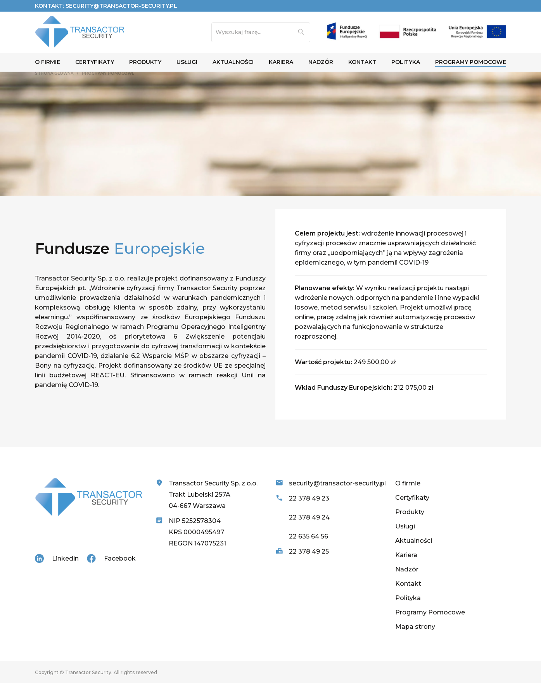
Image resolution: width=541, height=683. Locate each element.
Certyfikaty (412, 497)
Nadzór (406, 569)
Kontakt (408, 583)
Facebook (120, 558)
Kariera (406, 555)
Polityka (408, 598)
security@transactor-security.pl (121, 5)
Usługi (405, 526)
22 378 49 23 (309, 498)
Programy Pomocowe (430, 612)
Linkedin (65, 558)
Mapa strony (415, 626)
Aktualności (413, 540)
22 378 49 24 (309, 517)
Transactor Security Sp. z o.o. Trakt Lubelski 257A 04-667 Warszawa (213, 494)
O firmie (407, 483)
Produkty (409, 512)
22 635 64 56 (308, 536)
